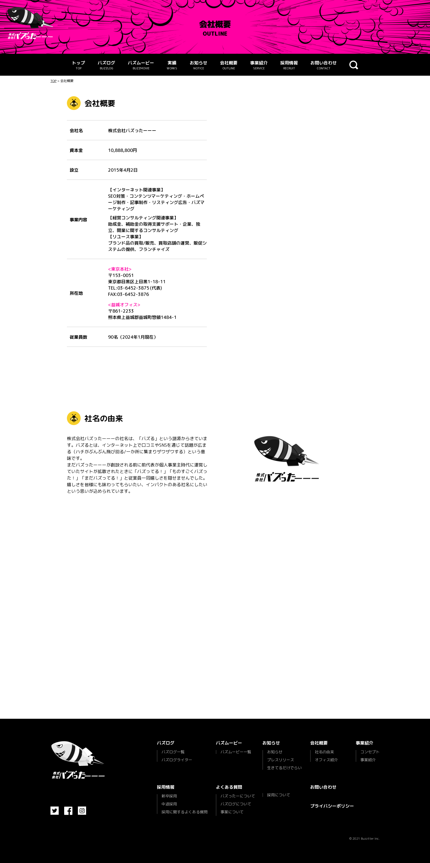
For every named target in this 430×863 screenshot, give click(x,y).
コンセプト (370, 752)
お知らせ (198, 65)
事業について (232, 811)
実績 (172, 65)
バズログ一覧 (173, 752)
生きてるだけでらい (284, 767)
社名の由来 (324, 752)
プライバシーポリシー (332, 806)
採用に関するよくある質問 (185, 811)
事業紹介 (259, 65)
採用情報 (289, 65)
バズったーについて (237, 796)
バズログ (106, 65)
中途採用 (169, 804)
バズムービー (141, 65)
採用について (278, 795)
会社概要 (228, 65)
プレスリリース (280, 759)
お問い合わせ (323, 65)
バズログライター (177, 759)
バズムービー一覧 (235, 752)
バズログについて (235, 804)
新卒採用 (169, 796)
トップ (78, 65)
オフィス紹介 (326, 759)
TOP (53, 80)
